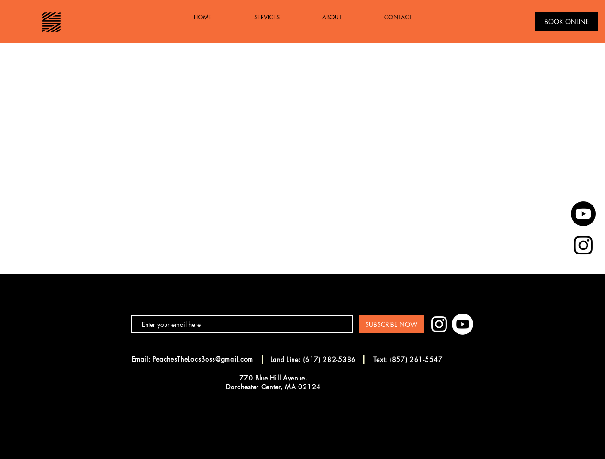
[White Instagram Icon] (439, 324)
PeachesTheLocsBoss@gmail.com (203, 359)
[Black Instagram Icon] (583, 245)
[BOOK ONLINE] (566, 21)
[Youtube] (583, 213)
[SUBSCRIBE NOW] (391, 324)
